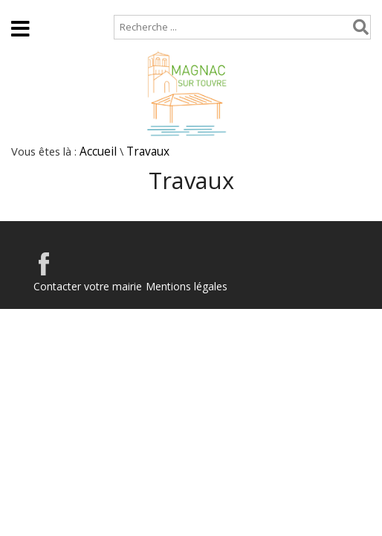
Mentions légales (186, 286)
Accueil (24, 7)
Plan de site (95, 7)
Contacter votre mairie (87, 286)
